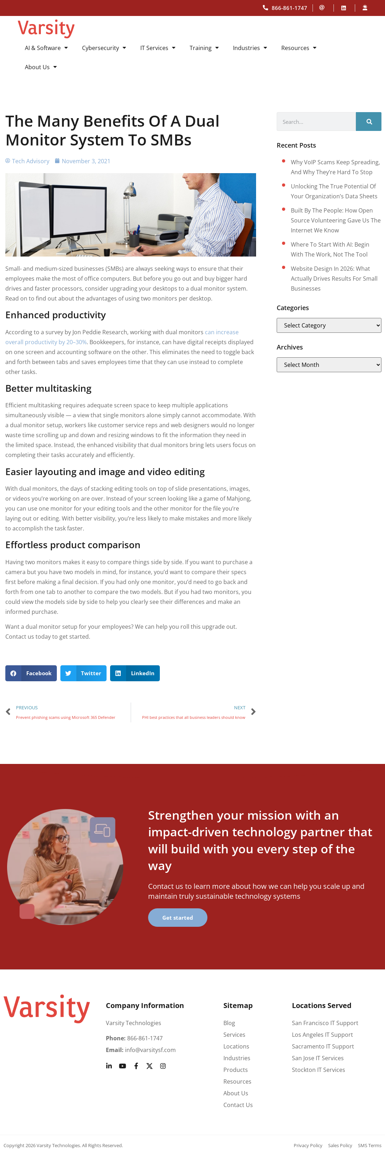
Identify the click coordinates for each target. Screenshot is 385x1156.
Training (204, 48)
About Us (41, 67)
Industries (250, 48)
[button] (31, 673)
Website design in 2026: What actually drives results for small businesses (334, 278)
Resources (298, 48)
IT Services (157, 48)
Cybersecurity (104, 48)
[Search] (368, 121)
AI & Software (46, 48)
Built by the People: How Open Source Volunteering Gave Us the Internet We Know (336, 220)
